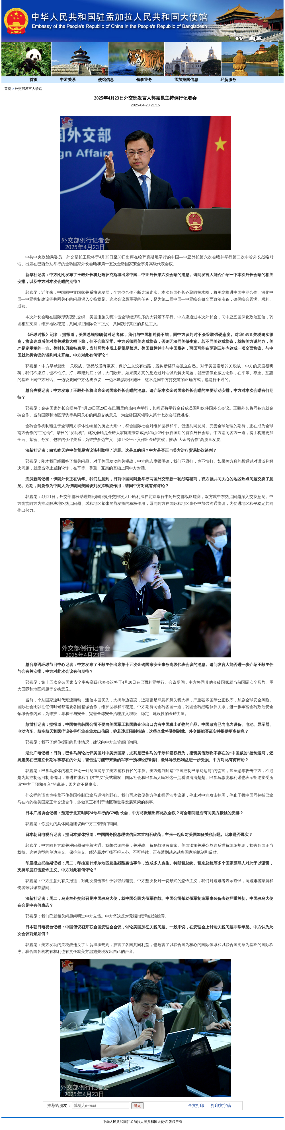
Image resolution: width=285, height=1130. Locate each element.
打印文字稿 (221, 1105)
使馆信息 (106, 80)
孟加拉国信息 (186, 80)
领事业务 (144, 80)
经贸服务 (228, 80)
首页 (34, 80)
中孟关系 (68, 80)
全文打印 (196, 1105)
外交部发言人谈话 (28, 89)
